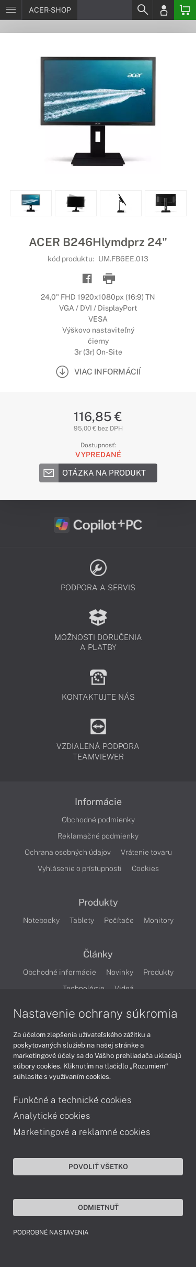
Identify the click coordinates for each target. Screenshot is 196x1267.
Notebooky (41, 920)
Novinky (119, 972)
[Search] (142, 10)
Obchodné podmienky (98, 820)
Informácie (98, 802)
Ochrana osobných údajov (68, 852)
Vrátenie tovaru (146, 852)
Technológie (84, 988)
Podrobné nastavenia (51, 1232)
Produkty (98, 902)
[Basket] (185, 10)
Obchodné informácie (59, 972)
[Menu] (10, 10)
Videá (124, 988)
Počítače (119, 920)
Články (98, 954)
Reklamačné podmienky (98, 836)
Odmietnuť (98, 1207)
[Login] (163, 10)
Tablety (82, 920)
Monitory (159, 920)
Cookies (145, 868)
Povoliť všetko (98, 1166)
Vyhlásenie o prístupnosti (80, 868)
